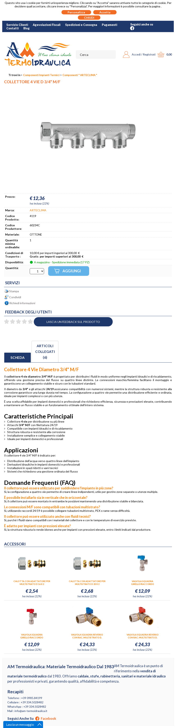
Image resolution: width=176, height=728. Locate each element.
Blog (26, 28)
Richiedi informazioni (22, 303)
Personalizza (76, 12)
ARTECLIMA (38, 210)
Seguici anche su (31, 718)
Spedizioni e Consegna (81, 25)
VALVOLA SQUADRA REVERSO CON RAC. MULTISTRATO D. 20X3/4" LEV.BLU (87, 636)
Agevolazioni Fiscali (46, 25)
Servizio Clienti (17, 25)
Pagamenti (109, 25)
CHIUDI (89, 17)
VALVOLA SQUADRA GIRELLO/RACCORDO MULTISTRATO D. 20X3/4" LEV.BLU (142, 583)
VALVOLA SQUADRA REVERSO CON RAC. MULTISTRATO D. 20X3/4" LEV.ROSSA (143, 636)
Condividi (15, 297)
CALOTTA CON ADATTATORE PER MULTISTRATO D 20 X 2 (87, 582)
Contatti (12, 28)
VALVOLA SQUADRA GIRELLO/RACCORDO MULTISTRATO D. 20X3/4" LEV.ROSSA (31, 636)
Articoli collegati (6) (45, 351)
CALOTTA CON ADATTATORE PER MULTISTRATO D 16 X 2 (32, 582)
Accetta (104, 12)
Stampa (14, 291)
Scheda (17, 357)
